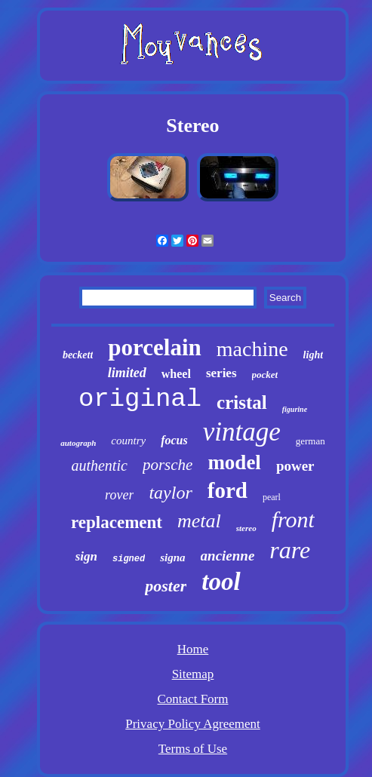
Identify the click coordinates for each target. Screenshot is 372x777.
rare (289, 550)
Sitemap (193, 674)
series (221, 373)
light (313, 355)
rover (119, 494)
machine (252, 349)
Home (193, 649)
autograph (78, 442)
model (234, 462)
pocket (265, 374)
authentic (99, 465)
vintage (242, 432)
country (128, 441)
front (293, 519)
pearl (272, 497)
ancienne (228, 556)
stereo (246, 528)
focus (174, 440)
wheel (176, 373)
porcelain (154, 347)
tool (220, 581)
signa (172, 557)
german (310, 441)
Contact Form (193, 699)
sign (86, 556)
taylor (170, 492)
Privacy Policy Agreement (192, 724)
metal (199, 521)
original (139, 399)
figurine (294, 409)
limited (127, 372)
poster (165, 585)
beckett (78, 355)
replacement (116, 522)
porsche (168, 465)
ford (227, 490)
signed (128, 559)
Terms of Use (192, 749)
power (295, 466)
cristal (242, 402)
